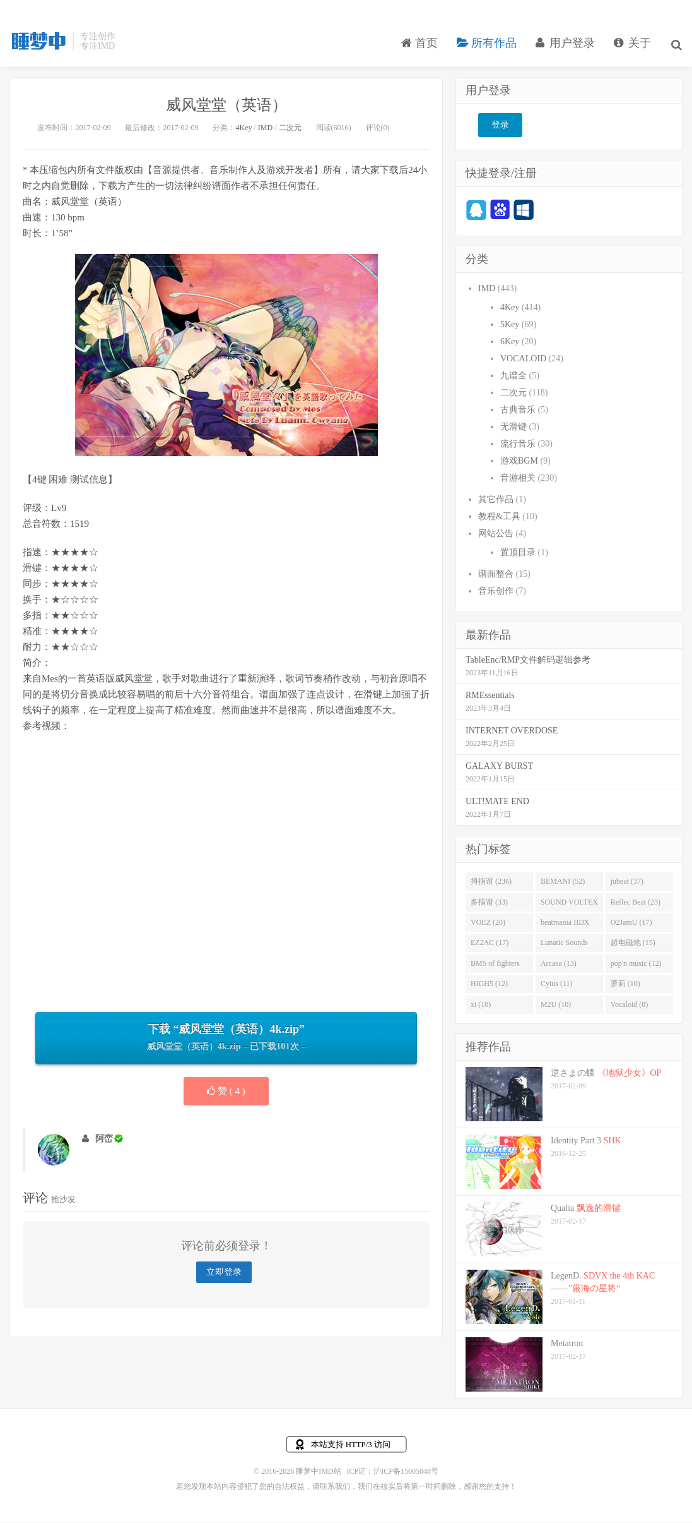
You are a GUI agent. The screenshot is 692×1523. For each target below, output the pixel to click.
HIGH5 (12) (489, 985)
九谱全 (513, 377)
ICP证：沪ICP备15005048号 (392, 1472)
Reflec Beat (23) (635, 903)
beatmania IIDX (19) (565, 926)
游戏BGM (519, 462)
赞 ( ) (226, 1092)
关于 (634, 46)
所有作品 (489, 46)
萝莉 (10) (625, 985)
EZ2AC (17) (489, 944)
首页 (421, 46)
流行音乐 (518, 445)
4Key (243, 128)
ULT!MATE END (497, 802)
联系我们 (335, 1487)
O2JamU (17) (631, 923)
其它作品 (495, 500)
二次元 (290, 128)
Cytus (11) (557, 985)
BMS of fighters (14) (495, 967)
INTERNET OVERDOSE (512, 732)
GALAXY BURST (499, 767)
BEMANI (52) (563, 882)
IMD (265, 128)
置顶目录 (518, 553)
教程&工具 (499, 517)
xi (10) (481, 1005)
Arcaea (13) (559, 964)
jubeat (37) (627, 882)
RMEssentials (490, 696)
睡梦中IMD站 (37, 45)
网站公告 (495, 534)
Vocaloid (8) (629, 1005)
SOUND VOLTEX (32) (569, 906)
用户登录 (567, 46)
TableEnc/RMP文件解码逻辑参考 (528, 661)
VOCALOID (523, 359)
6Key (509, 342)
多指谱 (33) (489, 903)
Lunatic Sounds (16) (564, 947)
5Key (509, 325)
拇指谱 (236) (491, 882)
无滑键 (513, 428)
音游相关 (518, 479)
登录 (500, 126)
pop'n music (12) (636, 964)
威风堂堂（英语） (226, 106)
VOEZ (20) (488, 923)
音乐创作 (495, 592)
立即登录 (224, 1274)
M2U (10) (556, 1005)
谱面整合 (495, 575)
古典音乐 (518, 411)
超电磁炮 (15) (633, 944)
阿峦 (104, 1140)
